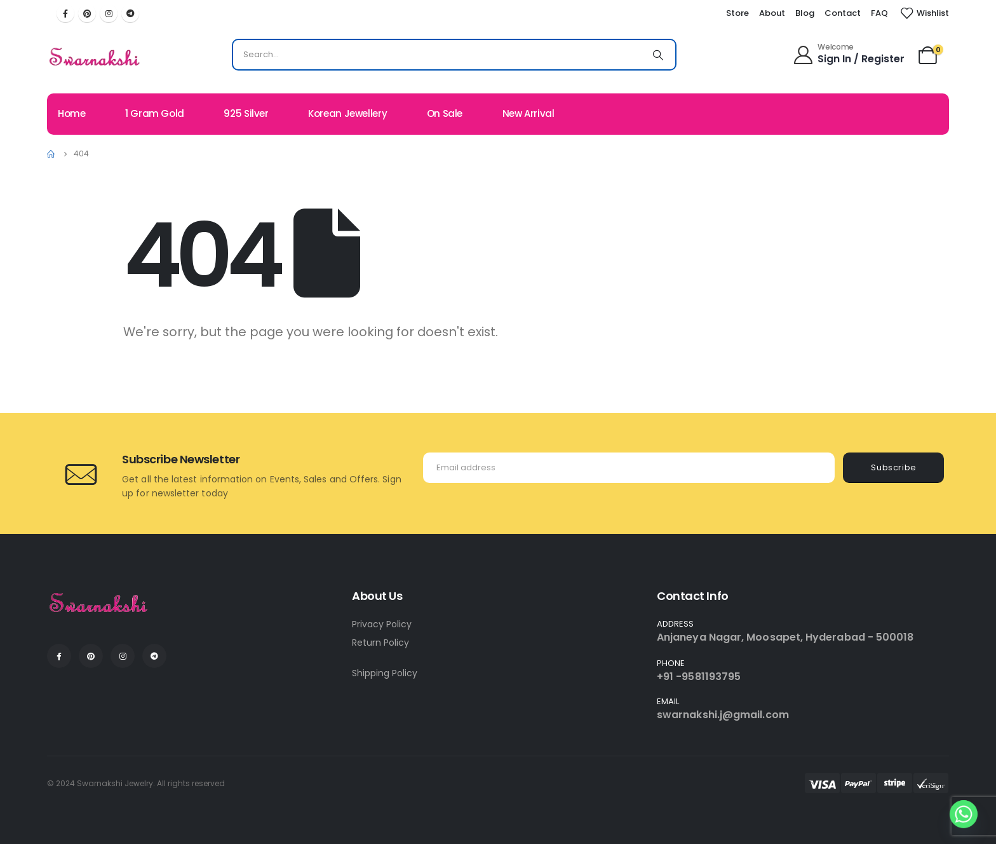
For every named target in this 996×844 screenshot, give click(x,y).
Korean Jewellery (347, 113)
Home (72, 113)
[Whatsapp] (964, 814)
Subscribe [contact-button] (894, 467)
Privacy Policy (382, 624)
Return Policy (380, 642)
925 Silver (246, 113)
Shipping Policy (384, 673)
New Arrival (528, 113)
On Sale (444, 113)
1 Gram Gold (154, 113)
